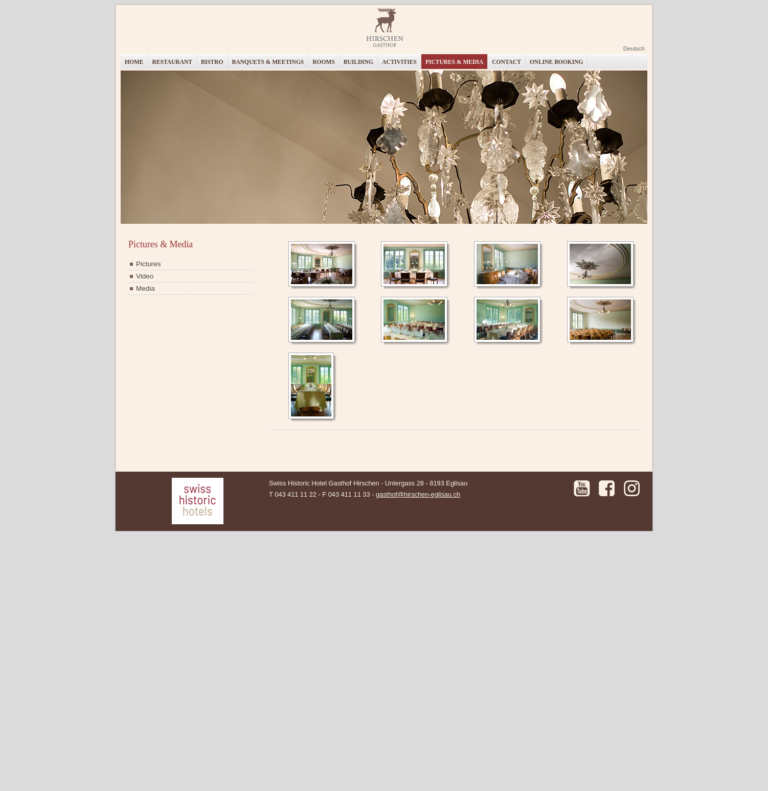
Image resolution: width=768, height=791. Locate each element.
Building (358, 62)
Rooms (323, 62)
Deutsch (634, 48)
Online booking (556, 62)
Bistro (212, 62)
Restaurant (172, 62)
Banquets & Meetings (268, 62)
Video (144, 276)
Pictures (148, 264)
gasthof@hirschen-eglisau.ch (418, 494)
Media (145, 288)
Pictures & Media (454, 62)
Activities (399, 62)
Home (134, 62)
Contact (506, 62)
